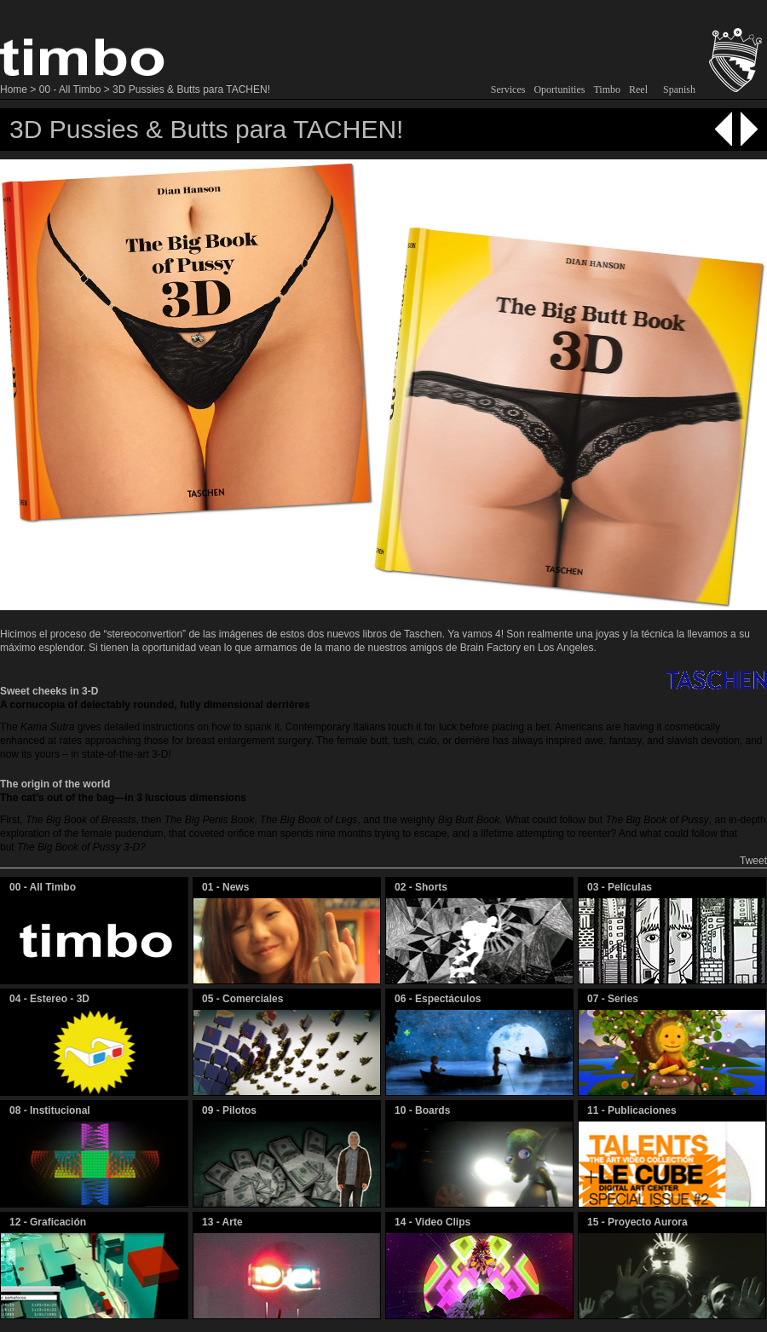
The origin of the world (55, 784)
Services (508, 89)
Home (13, 89)
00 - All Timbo (70, 89)
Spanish (679, 89)
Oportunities (559, 89)
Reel (638, 89)
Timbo (606, 89)
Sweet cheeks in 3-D (49, 691)
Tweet (753, 861)
